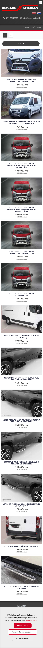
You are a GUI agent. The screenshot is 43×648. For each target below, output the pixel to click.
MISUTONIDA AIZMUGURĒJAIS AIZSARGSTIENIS (21, 546)
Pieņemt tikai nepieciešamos (22, 632)
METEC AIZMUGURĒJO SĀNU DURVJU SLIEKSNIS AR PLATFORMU (21, 505)
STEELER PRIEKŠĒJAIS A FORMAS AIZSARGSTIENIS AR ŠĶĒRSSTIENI (21, 252)
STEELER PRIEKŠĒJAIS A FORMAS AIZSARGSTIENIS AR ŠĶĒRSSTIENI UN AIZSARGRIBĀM (21, 165)
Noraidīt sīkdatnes (22, 638)
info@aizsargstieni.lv (30, 18)
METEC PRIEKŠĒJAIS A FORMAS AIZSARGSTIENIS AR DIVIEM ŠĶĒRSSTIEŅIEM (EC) (21, 122)
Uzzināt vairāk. (32, 620)
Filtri (21, 44)
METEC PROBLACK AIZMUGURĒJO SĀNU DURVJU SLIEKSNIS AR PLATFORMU (21, 421)
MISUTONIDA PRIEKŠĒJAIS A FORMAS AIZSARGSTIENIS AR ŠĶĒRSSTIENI (21, 80)
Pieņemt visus (22, 625)
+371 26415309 (10, 18)
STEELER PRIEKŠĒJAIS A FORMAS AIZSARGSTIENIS (21, 294)
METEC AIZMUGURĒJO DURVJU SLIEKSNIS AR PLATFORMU (21, 587)
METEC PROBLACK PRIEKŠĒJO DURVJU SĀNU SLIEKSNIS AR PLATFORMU (21, 379)
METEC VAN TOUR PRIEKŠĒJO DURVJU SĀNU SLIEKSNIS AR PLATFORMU (21, 463)
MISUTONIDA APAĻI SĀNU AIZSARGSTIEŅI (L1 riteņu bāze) (21, 336)
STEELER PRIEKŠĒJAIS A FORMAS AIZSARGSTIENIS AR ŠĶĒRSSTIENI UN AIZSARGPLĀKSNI (21, 209)
